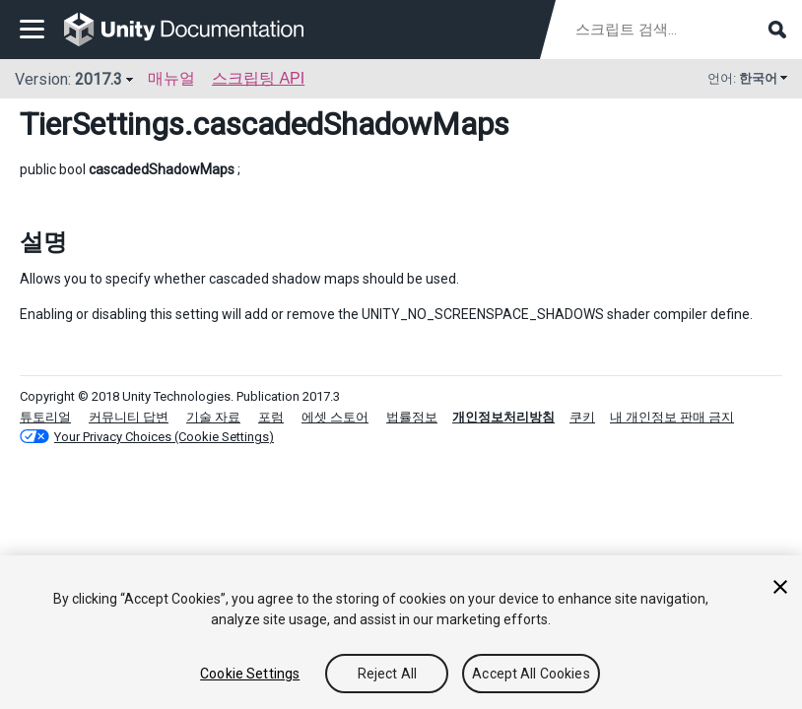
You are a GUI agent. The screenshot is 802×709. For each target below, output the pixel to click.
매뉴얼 (171, 78)
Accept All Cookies (531, 673)
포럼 (271, 417)
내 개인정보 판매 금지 (672, 417)
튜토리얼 (45, 417)
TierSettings (102, 124)
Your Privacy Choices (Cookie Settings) (164, 436)
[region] (401, 632)
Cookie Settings (250, 673)
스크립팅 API (258, 78)
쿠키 (582, 417)
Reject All (387, 673)
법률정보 (411, 417)
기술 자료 (213, 417)
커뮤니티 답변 (128, 417)
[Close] (780, 587)
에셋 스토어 (334, 417)
